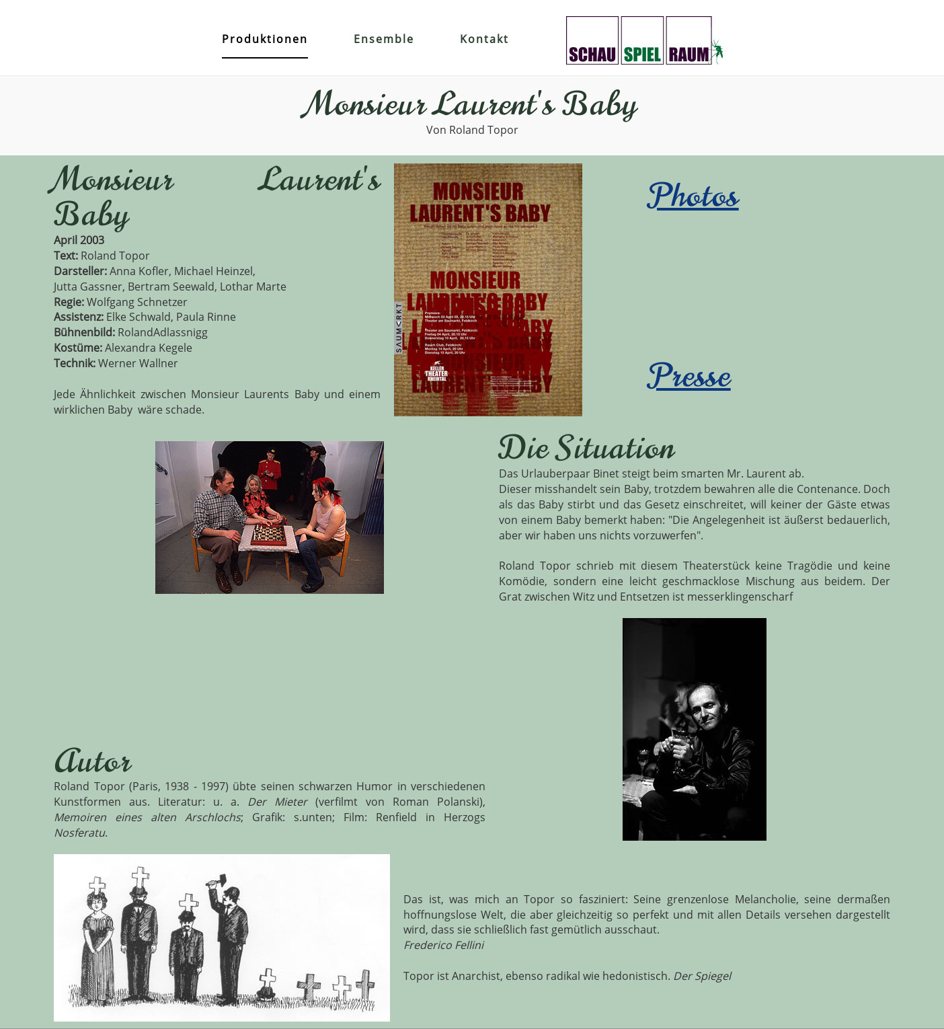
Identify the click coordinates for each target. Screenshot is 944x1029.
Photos (694, 196)
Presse (690, 376)
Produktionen (265, 39)
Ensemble (384, 39)
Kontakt (484, 39)
